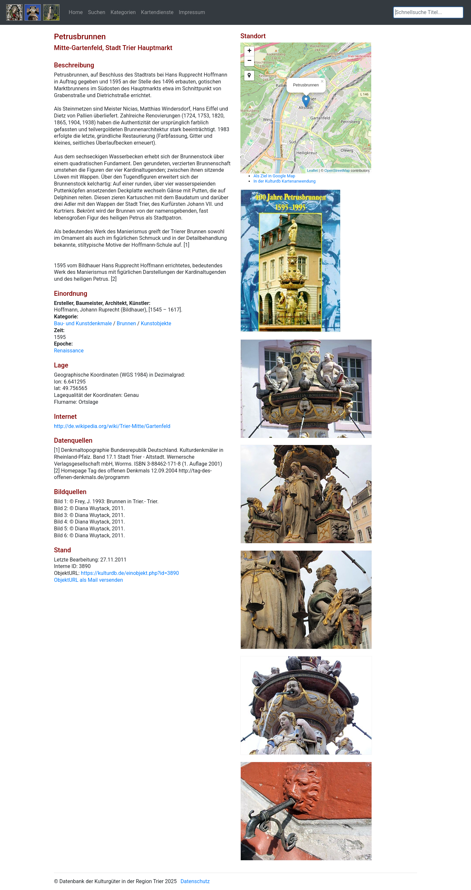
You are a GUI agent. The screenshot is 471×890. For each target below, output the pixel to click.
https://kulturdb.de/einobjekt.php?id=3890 (130, 573)
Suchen (96, 12)
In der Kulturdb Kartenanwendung (284, 181)
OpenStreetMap (337, 170)
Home (76, 12)
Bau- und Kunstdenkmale (83, 323)
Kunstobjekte (156, 323)
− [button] (249, 61)
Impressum (192, 12)
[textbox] (428, 12)
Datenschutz (195, 881)
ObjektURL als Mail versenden (88, 580)
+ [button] (249, 51)
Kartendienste (157, 12)
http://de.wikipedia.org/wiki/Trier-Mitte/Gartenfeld (112, 426)
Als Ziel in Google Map (274, 175)
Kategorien (123, 12)
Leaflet (312, 170)
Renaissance (69, 350)
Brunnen (126, 323)
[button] (458, 12)
